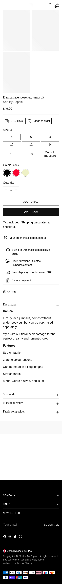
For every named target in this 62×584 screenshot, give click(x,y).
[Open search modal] (50, 5)
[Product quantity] (11, 189)
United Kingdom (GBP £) (19, 551)
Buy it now (31, 211)
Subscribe (51, 524)
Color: (11, 165)
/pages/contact (23, 264)
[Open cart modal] (57, 5)
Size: (7, 130)
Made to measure (50, 154)
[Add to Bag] (31, 202)
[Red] (16, 173)
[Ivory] (25, 173)
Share (9, 291)
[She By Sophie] (31, 5)
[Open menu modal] (4, 5)
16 (12, 154)
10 (12, 144)
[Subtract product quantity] (6, 189)
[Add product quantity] (16, 189)
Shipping (27, 222)
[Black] (7, 173)
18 (31, 154)
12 (31, 144)
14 (50, 144)
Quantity (8, 182)
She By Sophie (13, 102)
